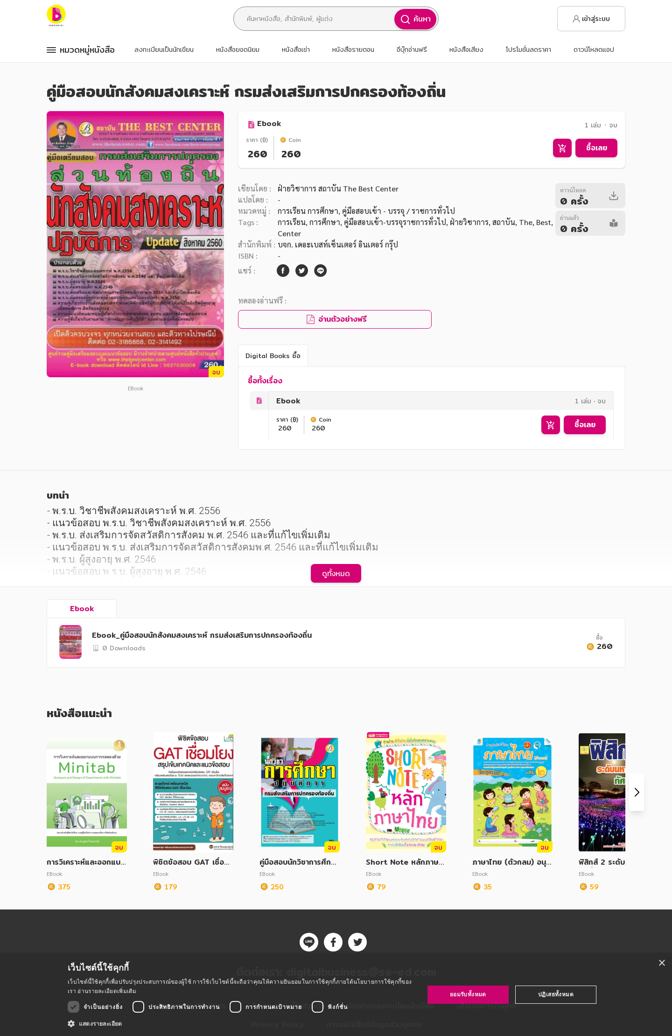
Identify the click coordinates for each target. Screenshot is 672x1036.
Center (289, 233)
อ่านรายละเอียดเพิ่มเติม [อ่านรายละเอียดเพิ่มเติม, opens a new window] (106, 991)
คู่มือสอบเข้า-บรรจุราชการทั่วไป (395, 222)
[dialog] (336, 994)
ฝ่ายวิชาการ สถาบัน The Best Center (338, 188)
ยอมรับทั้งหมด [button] (468, 994)
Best (543, 222)
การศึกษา (324, 222)
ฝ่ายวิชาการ (469, 222)
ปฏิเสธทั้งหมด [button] (556, 994)
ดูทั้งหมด (336, 573)
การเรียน (292, 222)
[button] (240, 1023)
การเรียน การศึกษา (308, 211)
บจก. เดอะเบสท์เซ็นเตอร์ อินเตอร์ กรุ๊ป (338, 244)
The (525, 222)
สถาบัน (503, 222)
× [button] (661, 963)
